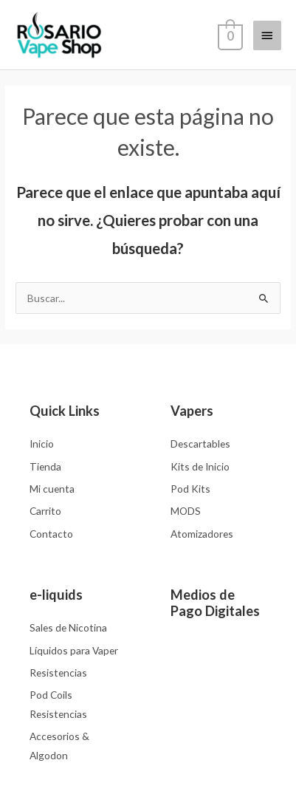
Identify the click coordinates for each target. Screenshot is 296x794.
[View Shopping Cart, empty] (229, 34)
